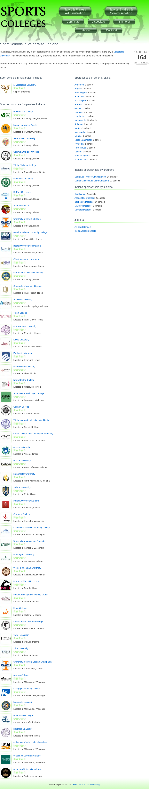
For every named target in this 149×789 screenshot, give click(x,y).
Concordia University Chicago (27, 286)
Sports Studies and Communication (91, 180)
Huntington (79, 116)
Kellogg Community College (26, 688)
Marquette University (23, 702)
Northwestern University (25, 326)
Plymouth (79, 144)
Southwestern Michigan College (28, 393)
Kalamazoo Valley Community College (31, 527)
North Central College (23, 380)
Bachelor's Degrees (83, 202)
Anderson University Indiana (27, 769)
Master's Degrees (83, 206)
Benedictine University (24, 366)
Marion (77, 128)
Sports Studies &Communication (121, 11)
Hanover (78, 112)
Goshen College (21, 407)
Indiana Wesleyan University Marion (30, 594)
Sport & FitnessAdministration (75, 11)
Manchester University (24, 474)
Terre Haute (80, 147)
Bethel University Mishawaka (27, 245)
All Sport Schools (82, 227)
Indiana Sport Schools (85, 231)
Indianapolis (80, 120)
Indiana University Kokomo (26, 500)
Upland (77, 151)
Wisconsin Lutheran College (27, 755)
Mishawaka (79, 132)
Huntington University (23, 554)
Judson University (22, 487)
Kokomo (78, 124)
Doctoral (111, 30)
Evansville (79, 96)
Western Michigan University (27, 568)
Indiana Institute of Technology (28, 621)
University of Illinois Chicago (27, 219)
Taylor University (21, 635)
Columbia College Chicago (26, 152)
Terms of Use (84, 785)
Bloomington (80, 92)
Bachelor (124, 21)
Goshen (78, 108)
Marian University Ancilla (25, 125)
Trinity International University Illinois (31, 420)
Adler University (21, 205)
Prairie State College (23, 111)
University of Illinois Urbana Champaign (32, 661)
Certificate (73, 21)
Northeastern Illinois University (28, 272)
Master (85, 30)
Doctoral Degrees (83, 209)
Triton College (20, 313)
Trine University (21, 648)
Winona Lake (80, 159)
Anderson (79, 84)
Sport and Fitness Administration (90, 176)
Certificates (79, 194)
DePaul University (22, 192)
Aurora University (21, 447)
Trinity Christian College (25, 165)
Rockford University (22, 729)
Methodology (95, 785)
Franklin (78, 104)
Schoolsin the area (141, 57)
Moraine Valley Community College (30, 232)
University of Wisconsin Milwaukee (30, 742)
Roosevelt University (23, 178)
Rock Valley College (23, 715)
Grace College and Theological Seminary (33, 433)
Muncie (77, 136)
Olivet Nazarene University (26, 259)
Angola (77, 88)
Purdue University (22, 460)
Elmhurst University (22, 353)
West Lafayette (81, 155)
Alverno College (21, 675)
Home (74, 785)
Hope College (20, 608)
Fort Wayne (80, 100)
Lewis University (21, 339)
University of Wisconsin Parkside (29, 541)
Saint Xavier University (24, 138)
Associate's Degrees (84, 198)
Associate (98, 21)
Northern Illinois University (26, 581)
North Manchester (83, 140)
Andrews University (22, 299)
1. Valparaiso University (24, 85)
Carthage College (21, 514)
